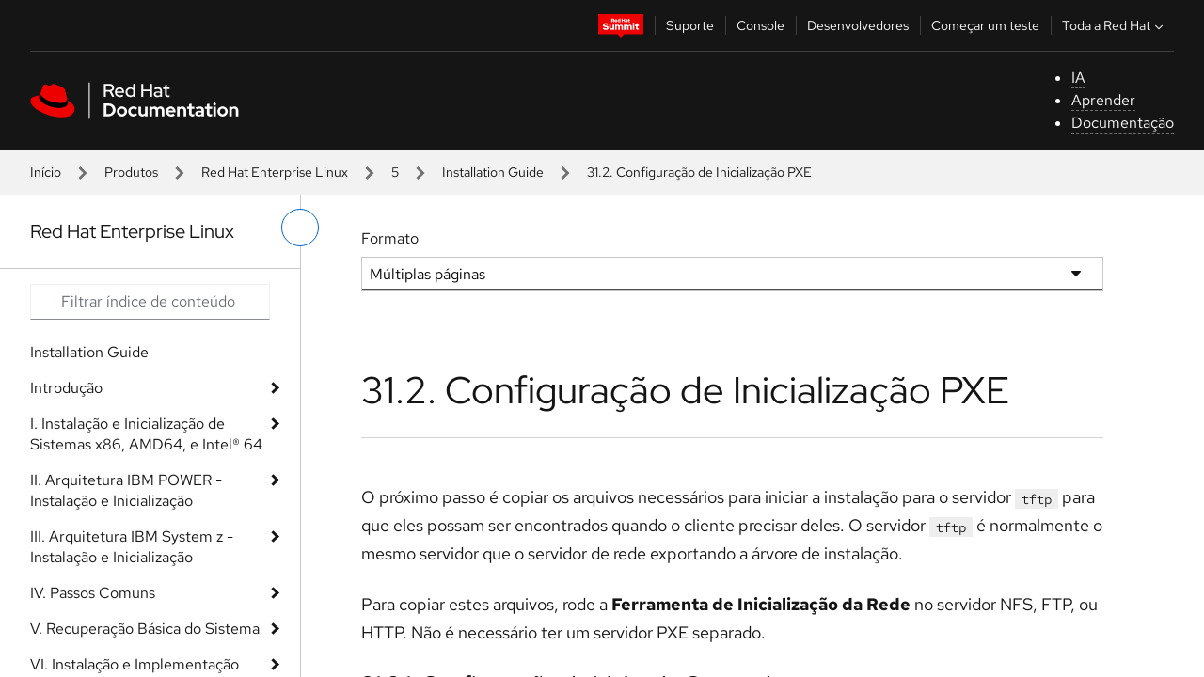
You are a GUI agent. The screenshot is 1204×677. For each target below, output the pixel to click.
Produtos (131, 172)
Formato (390, 238)
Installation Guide (493, 172)
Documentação (1122, 123)
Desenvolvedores (858, 25)
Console (760, 25)
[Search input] (150, 302)
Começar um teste (985, 25)
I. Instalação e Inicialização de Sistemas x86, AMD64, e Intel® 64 (146, 434)
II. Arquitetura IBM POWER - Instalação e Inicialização (126, 490)
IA (1078, 77)
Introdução (66, 388)
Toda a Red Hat (1114, 25)
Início (45, 172)
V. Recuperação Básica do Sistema (145, 628)
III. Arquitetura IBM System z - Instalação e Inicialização (131, 547)
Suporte (690, 25)
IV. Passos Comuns (92, 593)
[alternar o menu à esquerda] (300, 227)
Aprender (1103, 100)
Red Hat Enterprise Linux (274, 172)
